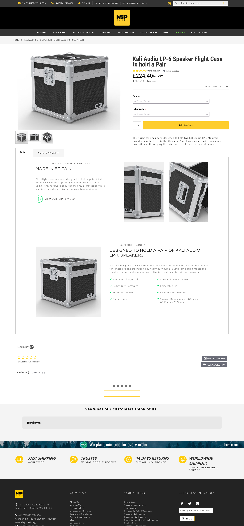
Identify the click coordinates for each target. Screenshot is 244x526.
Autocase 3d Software (135, 506)
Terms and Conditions (81, 494)
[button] (134, 3)
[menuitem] (41, 32)
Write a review (154, 71)
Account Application (80, 497)
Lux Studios (130, 503)
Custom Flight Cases (134, 494)
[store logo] (122, 18)
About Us (74, 482)
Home (16, 40)
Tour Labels (130, 488)
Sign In (85, 3)
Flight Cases (130, 482)
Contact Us (75, 485)
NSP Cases (75, 506)
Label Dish (138, 109)
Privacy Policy (77, 488)
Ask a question (172, 71)
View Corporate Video (55, 199)
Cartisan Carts (77, 503)
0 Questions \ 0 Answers (29, 362)
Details (24, 152)
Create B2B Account (105, 3)
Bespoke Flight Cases (135, 497)
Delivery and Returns (80, 491)
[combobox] (200, 3)
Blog (72, 500)
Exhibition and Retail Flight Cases (141, 500)
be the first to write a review (122, 393)
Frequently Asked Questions (138, 491)
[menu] (122, 32)
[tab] (24, 152)
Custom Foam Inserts (135, 485)
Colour (137, 96)
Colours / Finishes (48, 153)
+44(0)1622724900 (63, 3)
